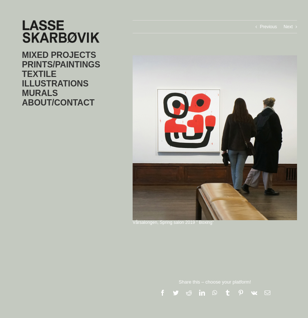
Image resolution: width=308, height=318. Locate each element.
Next (288, 26)
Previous (268, 26)
